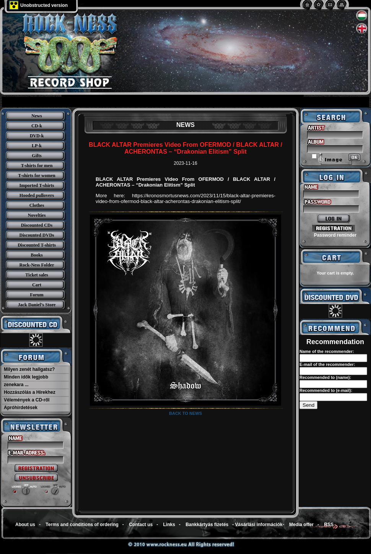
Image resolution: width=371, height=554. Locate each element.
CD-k (36, 125)
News (36, 116)
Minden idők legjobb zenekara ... (26, 380)
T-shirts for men (37, 165)
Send (308, 405)
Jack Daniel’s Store (37, 304)
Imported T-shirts (36, 185)
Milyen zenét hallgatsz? (29, 369)
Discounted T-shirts (37, 245)
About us (25, 524)
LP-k (37, 145)
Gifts (36, 155)
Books (36, 255)
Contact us (141, 524)
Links (169, 524)
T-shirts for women (36, 175)
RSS (329, 524)
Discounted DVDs (36, 235)
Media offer (301, 524)
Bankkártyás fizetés (207, 524)
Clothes (36, 205)
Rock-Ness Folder (37, 265)
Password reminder (335, 235)
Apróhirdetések (20, 407)
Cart (36, 285)
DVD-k (37, 135)
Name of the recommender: (326, 351)
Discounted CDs (36, 225)
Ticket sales (36, 275)
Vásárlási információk (259, 524)
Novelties (37, 215)
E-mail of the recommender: (327, 364)
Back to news (185, 413)
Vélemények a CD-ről (26, 400)
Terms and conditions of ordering (82, 524)
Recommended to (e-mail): (325, 390)
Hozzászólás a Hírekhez (29, 392)
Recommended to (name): (325, 377)
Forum (36, 294)
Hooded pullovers (37, 195)
